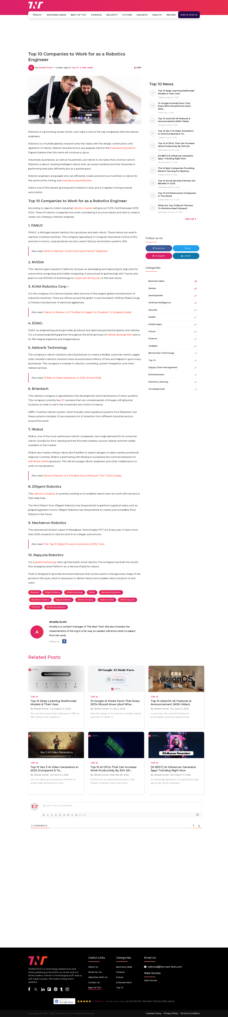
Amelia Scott (45, 67)
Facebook (159, 248)
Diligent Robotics (52, 592)
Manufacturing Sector (111, 592)
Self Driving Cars (127, 600)
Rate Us (99, 1001)
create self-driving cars (87, 278)
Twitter (186, 248)
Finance (96, 14)
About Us (93, 967)
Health (157, 14)
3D (63, 400)
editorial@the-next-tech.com (165, 966)
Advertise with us (97, 977)
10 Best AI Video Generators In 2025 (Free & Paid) (72, 377)
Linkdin (186, 256)
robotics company (44, 493)
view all (190, 219)
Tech (38, 14)
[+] (84, 815)
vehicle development (119, 334)
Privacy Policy (170, 1013)
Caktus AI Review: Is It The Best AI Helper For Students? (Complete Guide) (87, 312)
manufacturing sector (123, 148)
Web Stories (150, 980)
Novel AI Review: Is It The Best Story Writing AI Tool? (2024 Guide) (82, 475)
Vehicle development (56, 607)
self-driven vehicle (38, 461)
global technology (45, 562)
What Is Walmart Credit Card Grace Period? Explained (75, 251)
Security (112, 14)
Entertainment (124, 982)
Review (171, 14)
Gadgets (142, 14)
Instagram (158, 256)
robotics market (83, 208)
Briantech (35, 592)
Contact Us (94, 982)
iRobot (92, 592)
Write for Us (188, 14)
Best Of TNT (78, 14)
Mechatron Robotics (40, 600)
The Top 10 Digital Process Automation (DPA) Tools (74, 544)
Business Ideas (56, 14)
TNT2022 (35, 607)
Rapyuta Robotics (63, 600)
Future (127, 14)
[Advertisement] (114, 36)
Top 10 (75, 67)
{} (80, 815)
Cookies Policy (153, 1013)
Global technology (74, 592)
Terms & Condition (190, 1013)
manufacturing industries (77, 180)
